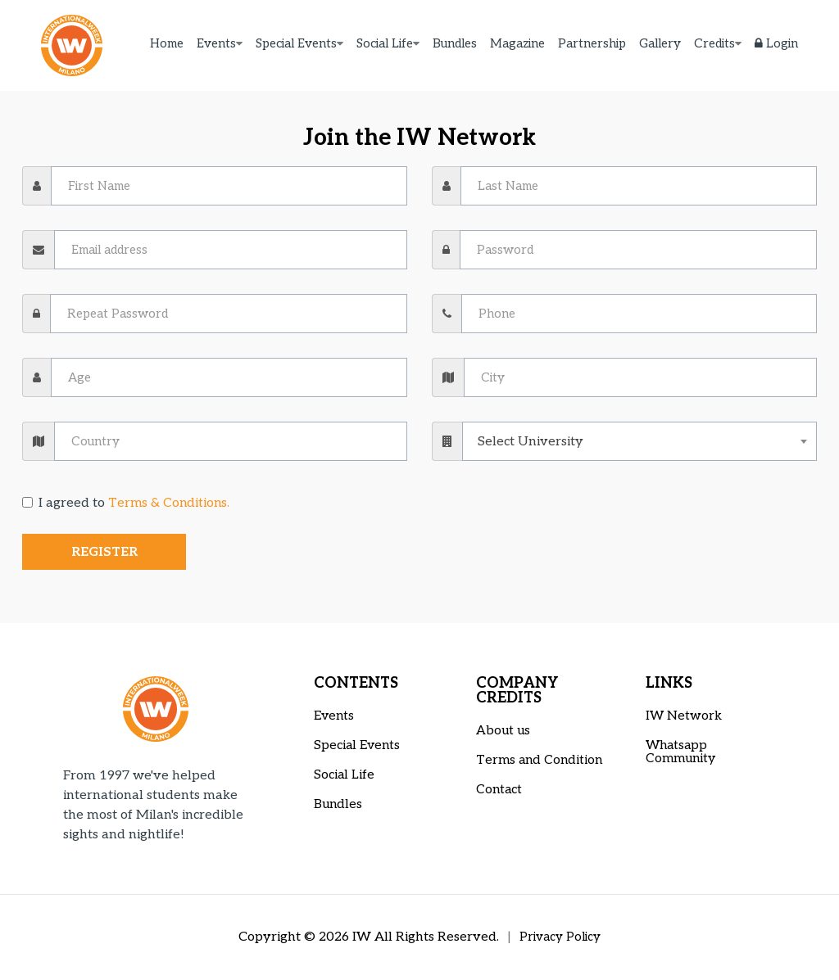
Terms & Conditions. (170, 503)
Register (104, 552)
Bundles (455, 45)
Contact (500, 789)
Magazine (517, 45)
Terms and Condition (541, 760)
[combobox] (639, 441)
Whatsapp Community (682, 752)
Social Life (384, 45)
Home (167, 45)
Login (776, 45)
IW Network (684, 716)
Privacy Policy (560, 937)
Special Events (296, 45)
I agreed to (127, 503)
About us (504, 730)
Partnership (592, 45)
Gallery (660, 45)
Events (216, 45)
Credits (714, 45)
